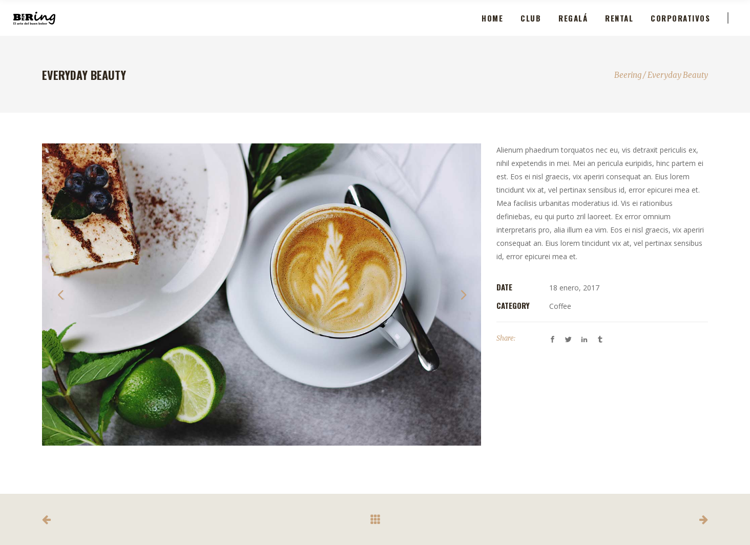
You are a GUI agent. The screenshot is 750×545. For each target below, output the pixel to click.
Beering (627, 75)
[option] (261, 294)
